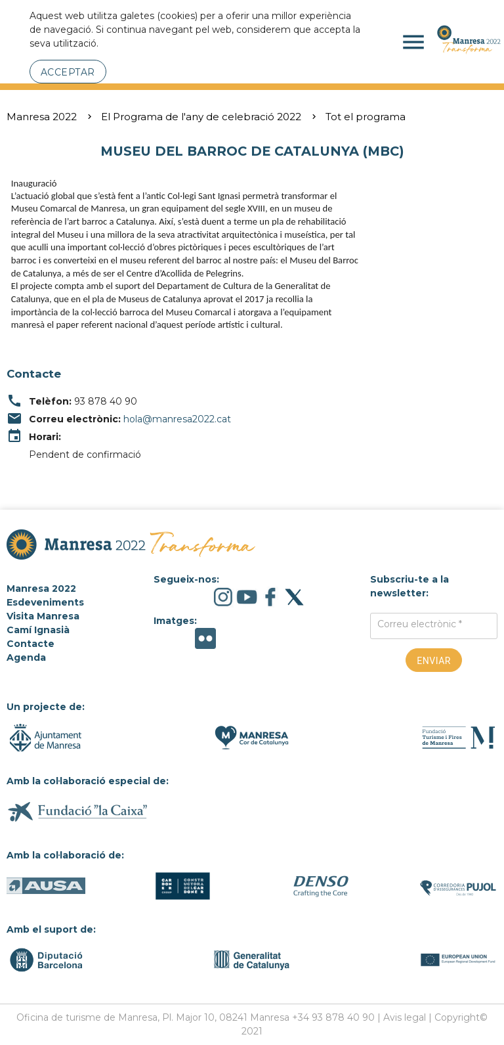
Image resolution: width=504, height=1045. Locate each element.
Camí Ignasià (38, 630)
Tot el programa (366, 116)
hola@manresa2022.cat (177, 419)
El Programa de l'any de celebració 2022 (201, 116)
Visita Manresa (43, 616)
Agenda (26, 657)
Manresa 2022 (42, 116)
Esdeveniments (45, 602)
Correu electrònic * (419, 624)
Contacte (30, 644)
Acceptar (68, 72)
